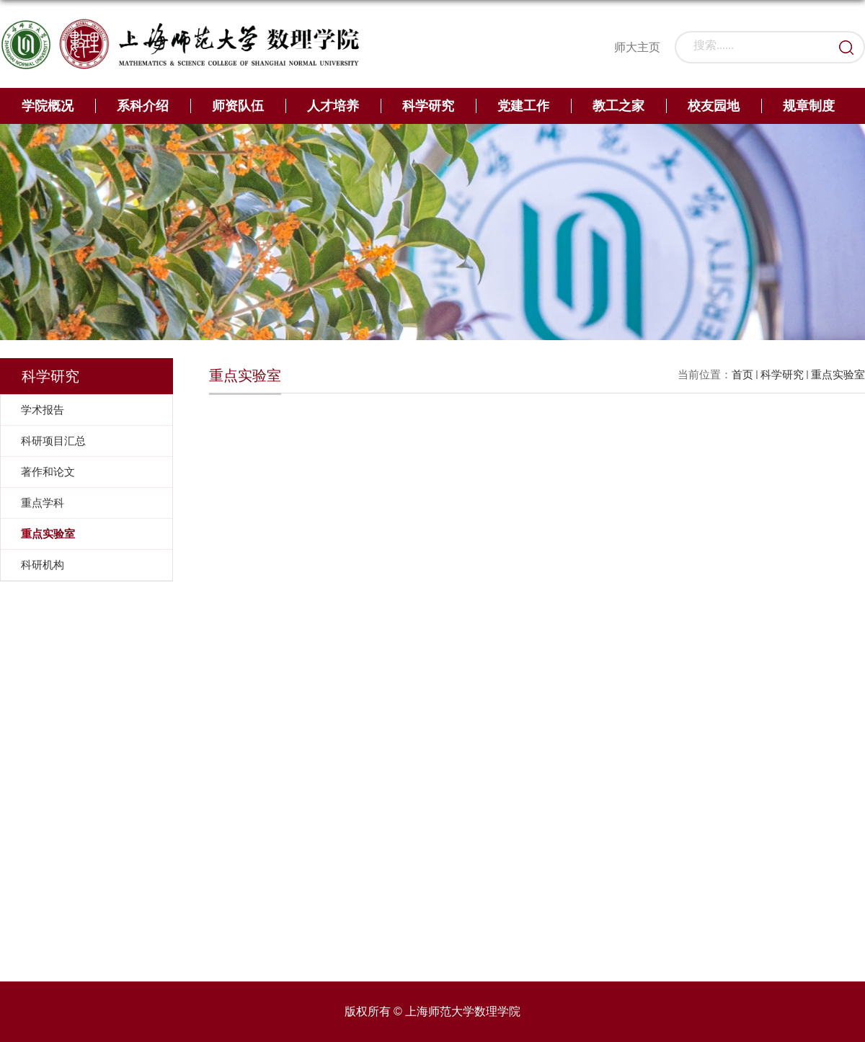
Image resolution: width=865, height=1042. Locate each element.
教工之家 (618, 106)
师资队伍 (238, 106)
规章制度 (809, 106)
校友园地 (714, 106)
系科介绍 (143, 106)
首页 (742, 374)
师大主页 (637, 47)
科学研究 (428, 106)
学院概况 (48, 106)
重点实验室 (838, 374)
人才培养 (333, 106)
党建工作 (523, 106)
